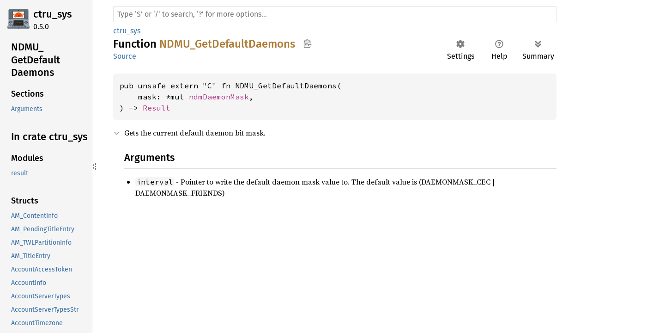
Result (156, 107)
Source (124, 56)
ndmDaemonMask (219, 96)
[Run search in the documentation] (334, 14)
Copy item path (307, 43)
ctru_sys (52, 14)
